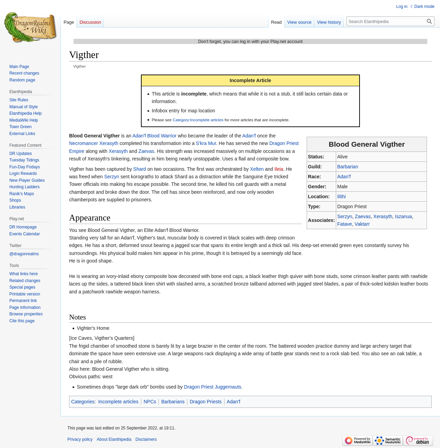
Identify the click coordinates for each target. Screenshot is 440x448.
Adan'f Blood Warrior (154, 135)
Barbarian (347, 166)
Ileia (278, 169)
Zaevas (363, 216)
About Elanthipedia (114, 439)
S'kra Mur (206, 143)
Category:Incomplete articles (198, 119)
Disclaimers (146, 439)
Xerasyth (382, 216)
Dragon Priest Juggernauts (212, 387)
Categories (83, 401)
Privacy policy (79, 439)
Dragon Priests (206, 401)
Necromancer (83, 143)
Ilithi (341, 196)
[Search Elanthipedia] (390, 21)
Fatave (344, 224)
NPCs (150, 401)
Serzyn (344, 216)
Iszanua (403, 216)
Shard (139, 169)
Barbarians (173, 401)
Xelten (257, 169)
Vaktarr (362, 224)
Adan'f (344, 176)
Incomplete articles (118, 401)
